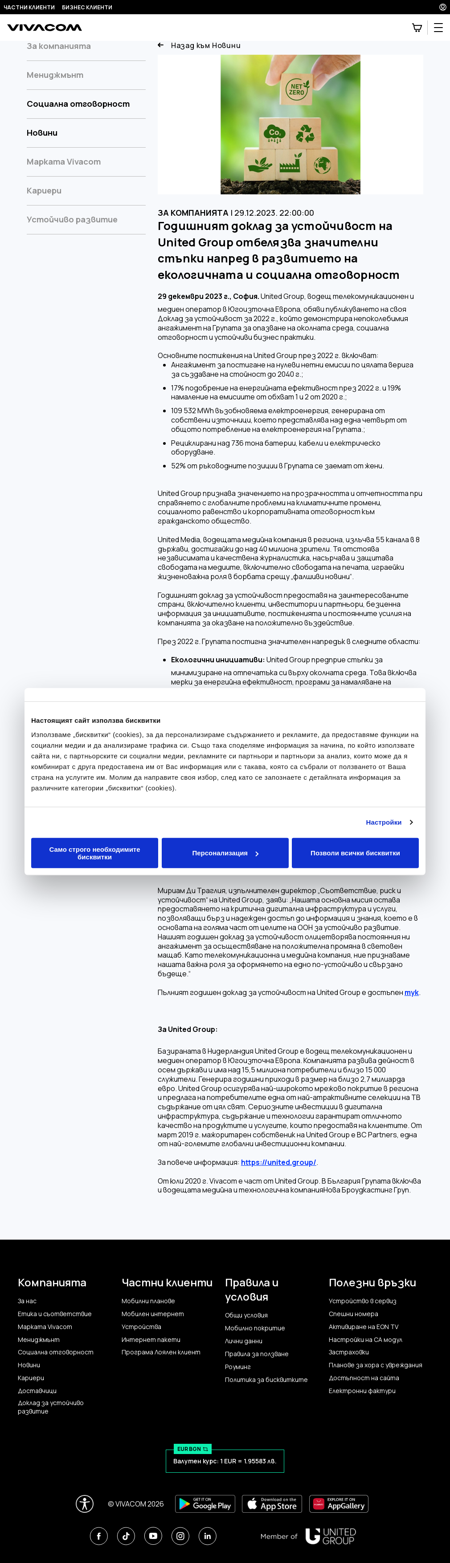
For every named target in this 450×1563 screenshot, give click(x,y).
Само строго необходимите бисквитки (94, 852)
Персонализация (225, 853)
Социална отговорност (78, 103)
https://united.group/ (278, 1162)
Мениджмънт (55, 75)
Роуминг (238, 1367)
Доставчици (37, 1391)
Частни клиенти (29, 7)
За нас (27, 1301)
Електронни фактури (362, 1391)
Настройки (384, 822)
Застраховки (349, 1352)
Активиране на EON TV (363, 1327)
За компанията (59, 46)
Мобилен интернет (153, 1314)
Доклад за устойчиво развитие (51, 1407)
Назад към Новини (199, 45)
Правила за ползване (257, 1354)
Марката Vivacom (64, 161)
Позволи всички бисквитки (355, 853)
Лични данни (243, 1341)
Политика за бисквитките (266, 1380)
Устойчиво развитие (72, 219)
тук (412, 992)
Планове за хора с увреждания (375, 1365)
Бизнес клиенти (87, 7)
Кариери (44, 190)
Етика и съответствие (55, 1314)
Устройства (141, 1327)
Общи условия (246, 1315)
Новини (42, 132)
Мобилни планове (148, 1301)
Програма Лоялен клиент (161, 1352)
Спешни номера (353, 1314)
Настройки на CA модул (365, 1340)
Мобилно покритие (255, 1328)
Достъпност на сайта (364, 1378)
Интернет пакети (151, 1340)
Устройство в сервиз (363, 1301)
